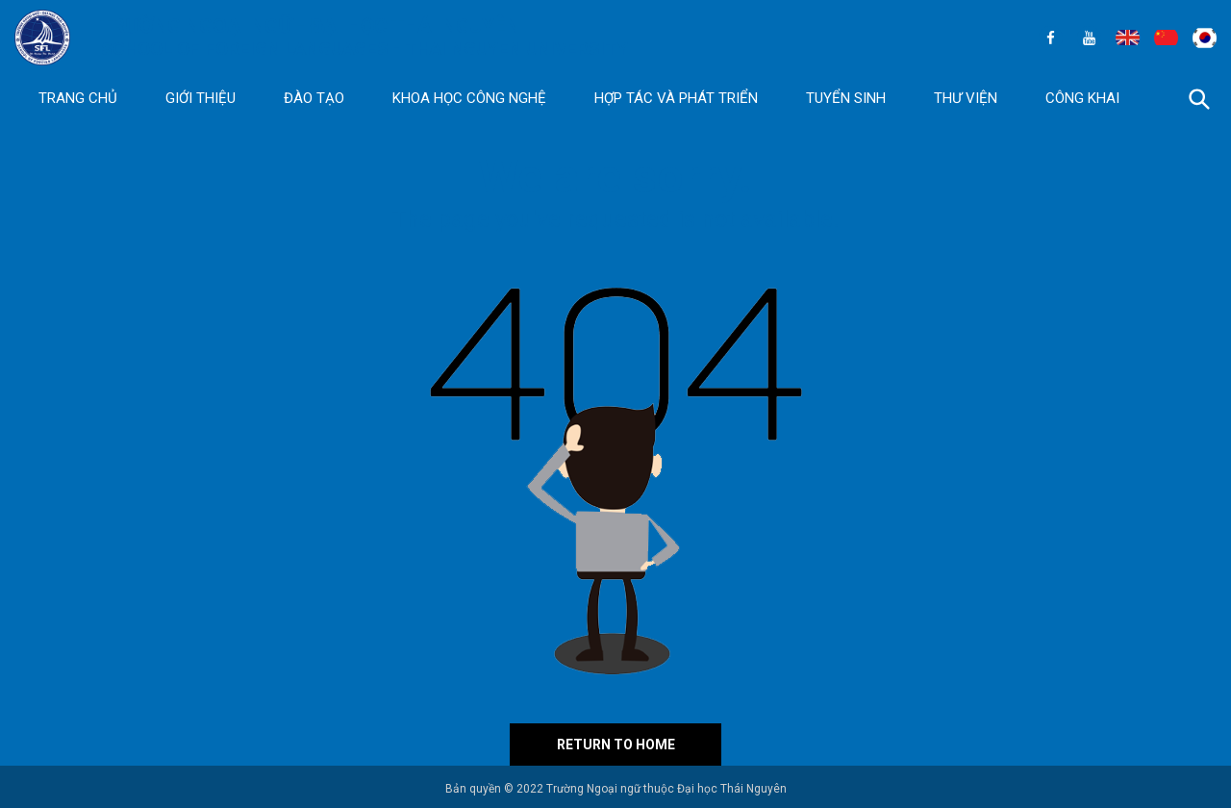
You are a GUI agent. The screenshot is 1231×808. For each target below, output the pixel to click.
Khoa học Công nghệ (469, 98)
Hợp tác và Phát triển (676, 98)
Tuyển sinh (846, 98)
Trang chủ (77, 98)
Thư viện (965, 98)
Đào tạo (314, 98)
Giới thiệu (200, 98)
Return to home (616, 744)
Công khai (1082, 98)
